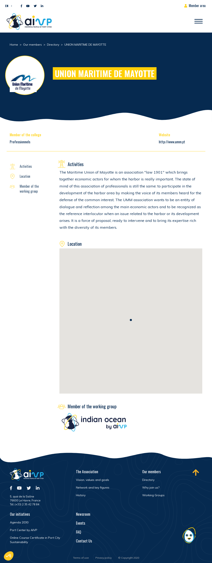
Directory (148, 480)
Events (80, 523)
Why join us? (150, 487)
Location (25, 176)
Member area (197, 5)
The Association (87, 471)
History (81, 495)
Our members (151, 471)
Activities (26, 166)
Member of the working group (29, 189)
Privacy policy (103, 557)
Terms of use (81, 557)
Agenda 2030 (19, 522)
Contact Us (84, 541)
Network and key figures (92, 487)
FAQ (78, 532)
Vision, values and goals (92, 480)
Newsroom (83, 514)
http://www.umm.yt (172, 141)
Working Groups (153, 495)
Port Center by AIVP (23, 530)
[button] (7, 5)
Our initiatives (20, 514)
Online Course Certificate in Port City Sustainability (35, 540)
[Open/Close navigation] (198, 21)
